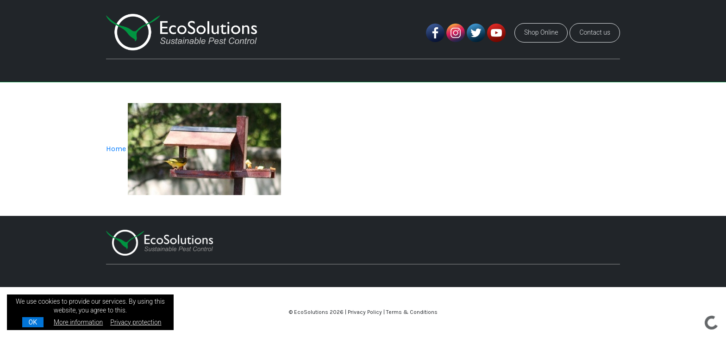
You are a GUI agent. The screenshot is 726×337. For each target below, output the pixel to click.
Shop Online (541, 32)
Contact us (594, 32)
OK (33, 322)
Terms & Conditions (412, 312)
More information (78, 322)
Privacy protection (135, 322)
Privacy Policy (365, 312)
